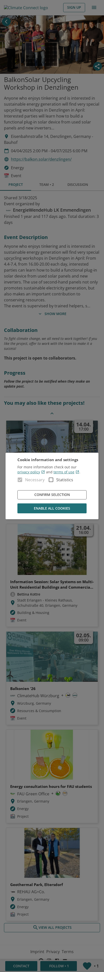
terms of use (66, 472)
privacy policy (31, 472)
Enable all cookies (52, 508)
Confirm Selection (52, 494)
